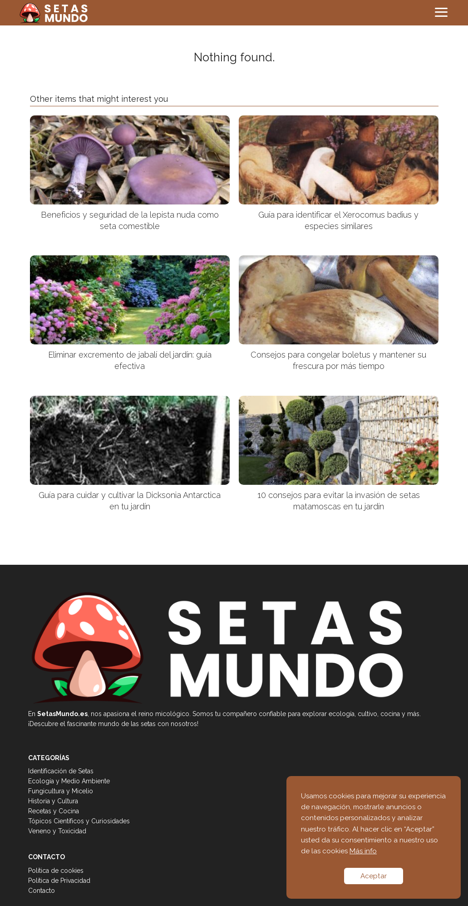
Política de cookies (56, 870)
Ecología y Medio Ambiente (69, 781)
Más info (363, 851)
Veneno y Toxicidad (57, 831)
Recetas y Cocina (53, 811)
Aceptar (373, 876)
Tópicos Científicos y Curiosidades (79, 821)
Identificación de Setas (61, 771)
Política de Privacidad (59, 880)
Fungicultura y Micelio (60, 791)
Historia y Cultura (53, 801)
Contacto (41, 890)
